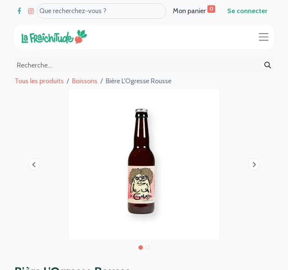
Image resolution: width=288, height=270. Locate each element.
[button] (34, 164)
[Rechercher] (267, 65)
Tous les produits (39, 81)
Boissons (85, 81)
